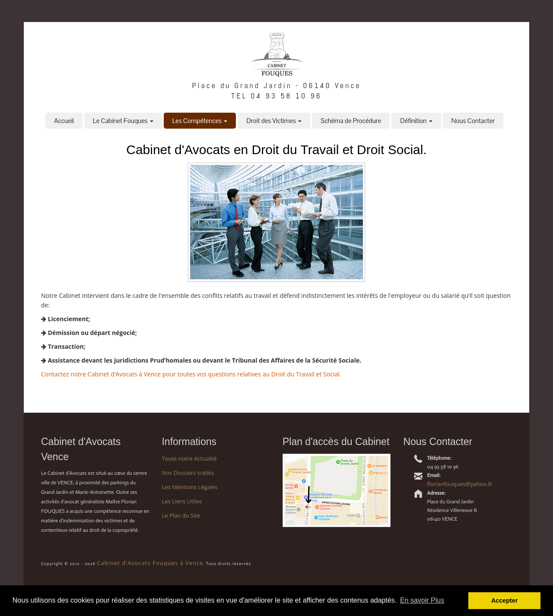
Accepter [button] (504, 600)
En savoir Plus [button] (422, 600)
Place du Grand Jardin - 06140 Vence (276, 85)
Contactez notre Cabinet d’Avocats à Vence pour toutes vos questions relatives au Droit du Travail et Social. (191, 374)
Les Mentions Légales (189, 487)
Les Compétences (200, 121)
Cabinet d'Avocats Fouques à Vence (150, 563)
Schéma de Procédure (351, 121)
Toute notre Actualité (189, 458)
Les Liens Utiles (182, 501)
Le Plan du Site (181, 515)
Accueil (64, 121)
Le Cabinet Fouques (123, 121)
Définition (416, 121)
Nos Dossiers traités (188, 473)
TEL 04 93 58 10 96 (276, 96)
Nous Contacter (473, 121)
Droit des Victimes (274, 121)
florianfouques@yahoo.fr (459, 484)
